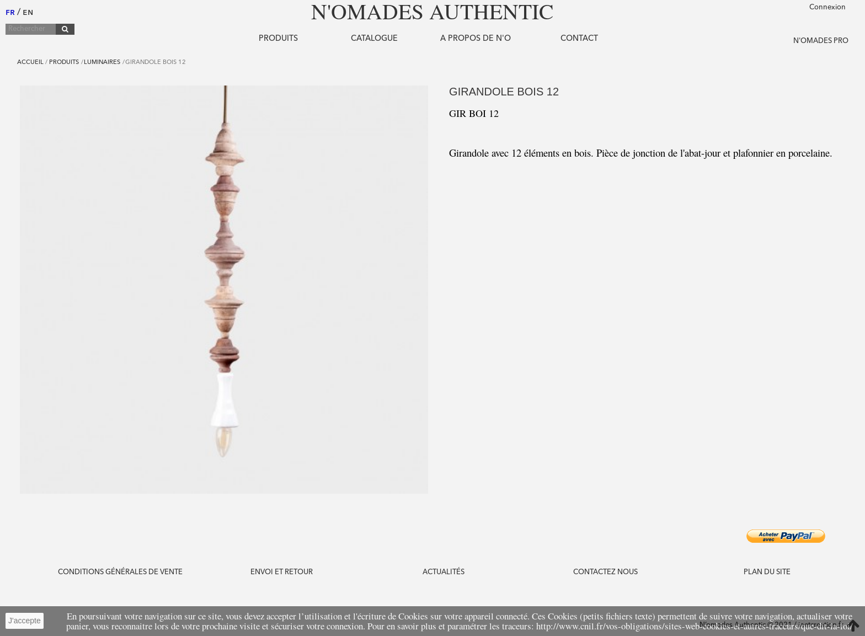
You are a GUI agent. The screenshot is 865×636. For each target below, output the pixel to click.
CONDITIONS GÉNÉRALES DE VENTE (120, 572)
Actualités (443, 572)
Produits (278, 38)
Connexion (827, 7)
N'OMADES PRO (820, 41)
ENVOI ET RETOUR (281, 572)
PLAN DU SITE (767, 572)
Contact (579, 38)
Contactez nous (605, 572)
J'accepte (24, 620)
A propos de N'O (475, 38)
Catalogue (374, 38)
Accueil (30, 63)
